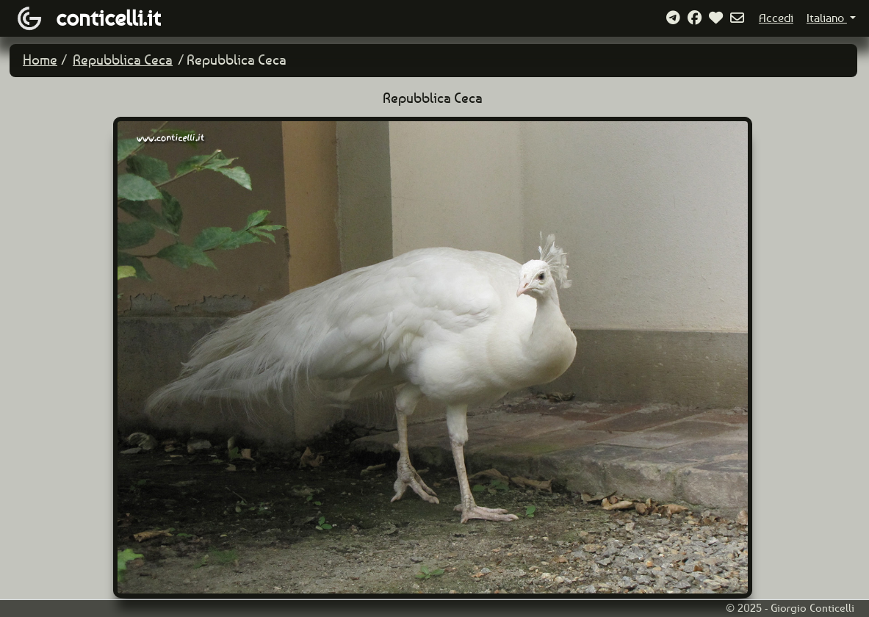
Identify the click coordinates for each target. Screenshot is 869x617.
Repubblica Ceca (123, 59)
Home (40, 59)
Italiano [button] (827, 18)
